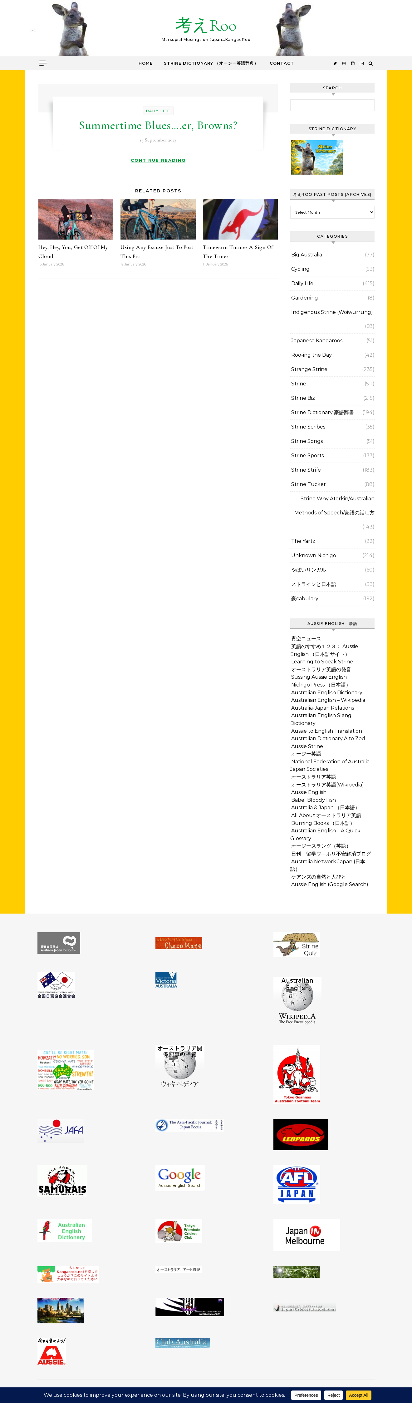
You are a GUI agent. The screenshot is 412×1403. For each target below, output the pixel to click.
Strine (298, 384)
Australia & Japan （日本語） (325, 808)
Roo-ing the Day (311, 355)
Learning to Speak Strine (322, 662)
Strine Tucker (308, 484)
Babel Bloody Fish (313, 800)
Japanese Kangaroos (316, 341)
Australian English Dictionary (326, 693)
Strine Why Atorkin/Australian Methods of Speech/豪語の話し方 (334, 506)
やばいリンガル (308, 570)
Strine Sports (307, 456)
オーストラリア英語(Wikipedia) (327, 785)
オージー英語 (306, 754)
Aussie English (308, 792)
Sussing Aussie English (319, 677)
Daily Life (158, 111)
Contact (282, 63)
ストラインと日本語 (313, 584)
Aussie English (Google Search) (329, 884)
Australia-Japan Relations (322, 708)
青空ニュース (306, 639)
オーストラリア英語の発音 (321, 669)
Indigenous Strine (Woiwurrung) (332, 312)
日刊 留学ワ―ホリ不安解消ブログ (331, 854)
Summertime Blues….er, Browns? (158, 125)
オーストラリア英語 (313, 777)
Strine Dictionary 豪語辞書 (322, 412)
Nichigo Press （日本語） (321, 685)
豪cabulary (304, 599)
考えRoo (206, 25)
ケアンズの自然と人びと (318, 877)
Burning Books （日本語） (323, 823)
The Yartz (303, 541)
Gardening (304, 298)
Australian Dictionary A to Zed (328, 738)
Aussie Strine (307, 746)
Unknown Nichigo (313, 555)
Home (146, 63)
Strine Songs (307, 441)
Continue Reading (158, 160)
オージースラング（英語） (321, 846)
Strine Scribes (308, 427)
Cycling (300, 269)
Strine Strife (306, 470)
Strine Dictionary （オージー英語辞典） (211, 63)
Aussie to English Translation (326, 731)
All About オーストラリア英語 (326, 815)
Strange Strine (309, 369)
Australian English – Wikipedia (328, 700)
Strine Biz (303, 398)
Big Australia (306, 255)
